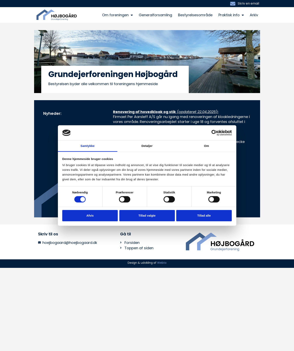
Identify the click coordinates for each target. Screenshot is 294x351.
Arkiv (254, 14)
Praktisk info (231, 15)
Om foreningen (117, 15)
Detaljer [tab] (147, 145)
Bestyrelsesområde (195, 14)
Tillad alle (204, 215)
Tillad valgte (146, 215)
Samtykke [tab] (87, 145)
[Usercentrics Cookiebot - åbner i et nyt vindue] (214, 133)
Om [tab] (206, 145)
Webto (162, 263)
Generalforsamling (155, 14)
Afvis (90, 215)
